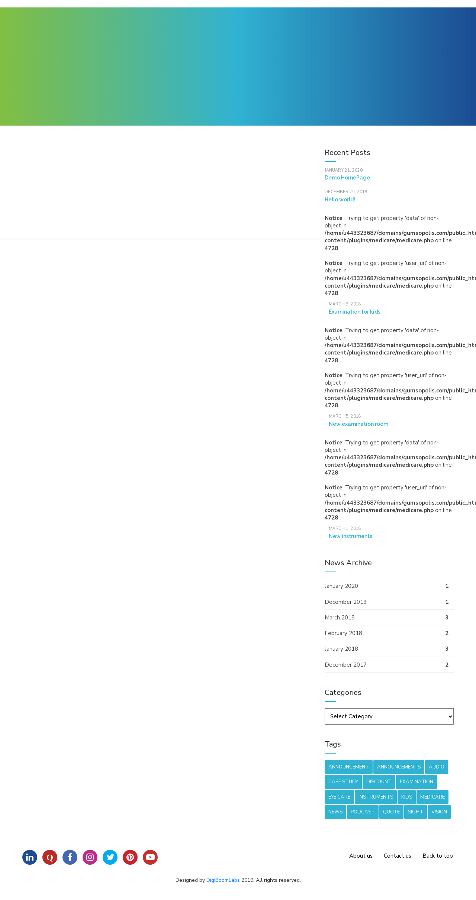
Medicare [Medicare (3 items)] (432, 797)
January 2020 (341, 586)
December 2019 (346, 602)
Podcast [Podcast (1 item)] (363, 812)
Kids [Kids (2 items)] (406, 797)
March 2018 (340, 617)
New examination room (358, 424)
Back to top (437, 855)
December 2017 (346, 664)
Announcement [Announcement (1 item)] (348, 767)
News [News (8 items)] (335, 812)
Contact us (397, 855)
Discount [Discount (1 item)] (379, 781)
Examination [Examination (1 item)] (416, 781)
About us (361, 855)
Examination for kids (354, 312)
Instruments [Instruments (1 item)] (375, 797)
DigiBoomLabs (223, 880)
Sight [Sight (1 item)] (415, 812)
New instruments (350, 536)
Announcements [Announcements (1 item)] (399, 767)
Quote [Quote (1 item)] (391, 812)
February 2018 (343, 633)
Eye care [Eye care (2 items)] (339, 797)
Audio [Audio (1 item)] (436, 767)
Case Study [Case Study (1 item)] (343, 781)
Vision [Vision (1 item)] (439, 812)
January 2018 (341, 649)
